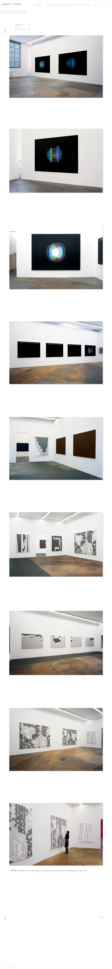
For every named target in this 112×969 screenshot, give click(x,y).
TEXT (17, 25)
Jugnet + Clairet (11, 4)
